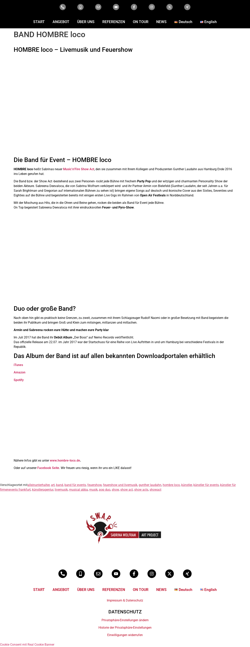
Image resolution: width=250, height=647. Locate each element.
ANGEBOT (61, 22)
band (59, 485)
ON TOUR (140, 22)
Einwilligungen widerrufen (125, 635)
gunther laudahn (150, 485)
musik (93, 489)
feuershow (94, 485)
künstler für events (206, 485)
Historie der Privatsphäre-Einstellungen (125, 627)
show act (126, 489)
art (53, 485)
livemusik (61, 489)
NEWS (161, 22)
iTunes (18, 365)
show (115, 489)
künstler (186, 485)
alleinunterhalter (39, 485)
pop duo (104, 489)
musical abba (78, 489)
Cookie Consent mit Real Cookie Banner (27, 644)
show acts (141, 489)
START (39, 22)
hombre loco (171, 485)
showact (155, 489)
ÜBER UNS (86, 22)
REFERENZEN (113, 22)
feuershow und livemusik (120, 485)
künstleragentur (42, 489)
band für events (75, 485)
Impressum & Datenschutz (125, 600)
